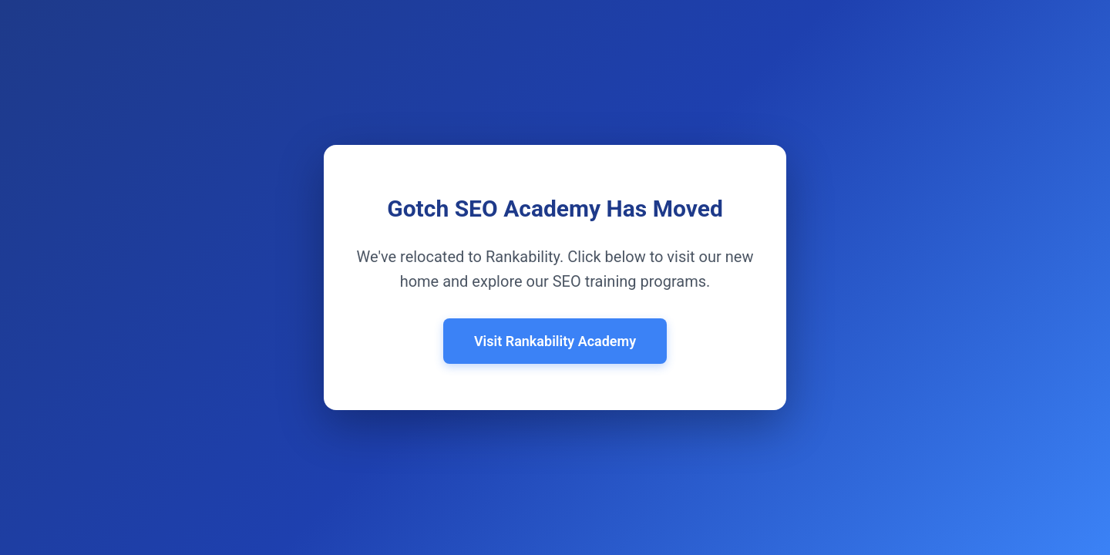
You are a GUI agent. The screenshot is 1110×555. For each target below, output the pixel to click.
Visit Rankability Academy (555, 341)
